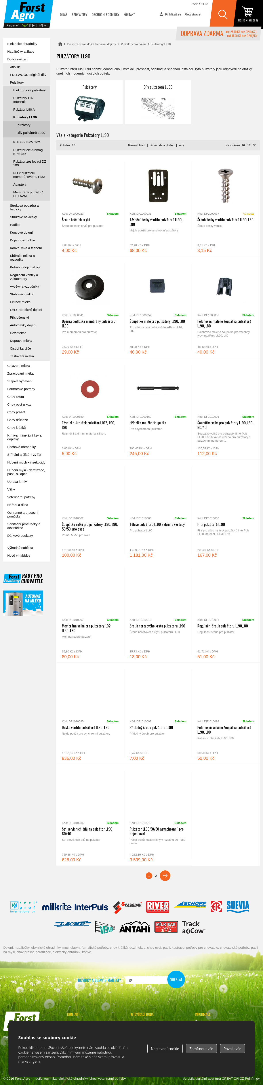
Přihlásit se (173, 14)
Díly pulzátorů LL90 (158, 102)
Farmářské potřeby (21, 389)
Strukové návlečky (23, 217)
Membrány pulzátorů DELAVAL (28, 194)
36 (254, 145)
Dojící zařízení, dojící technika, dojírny (91, 44)
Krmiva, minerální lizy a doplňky (24, 437)
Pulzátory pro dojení (134, 44)
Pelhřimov (252, 1078)
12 (249, 145)
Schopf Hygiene (189, 907)
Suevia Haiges (238, 907)
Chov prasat (16, 412)
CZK (194, 4)
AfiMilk (15, 67)
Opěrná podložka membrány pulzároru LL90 (90, 307)
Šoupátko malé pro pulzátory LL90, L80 (158, 307)
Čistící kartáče (20, 348)
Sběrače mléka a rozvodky (22, 257)
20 (243, 145)
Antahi (134, 927)
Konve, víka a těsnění (26, 248)
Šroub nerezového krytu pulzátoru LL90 (158, 611)
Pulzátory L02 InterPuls (23, 100)
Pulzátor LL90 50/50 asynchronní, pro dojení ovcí (158, 815)
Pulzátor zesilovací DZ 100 (29, 163)
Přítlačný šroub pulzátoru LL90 (158, 713)
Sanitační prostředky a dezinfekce (23, 526)
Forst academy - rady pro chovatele (23, 578)
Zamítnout (201, 1048)
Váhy (11, 489)
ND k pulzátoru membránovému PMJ (29, 175)
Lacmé (72, 927)
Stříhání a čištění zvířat (24, 454)
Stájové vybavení (19, 381)
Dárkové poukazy (20, 535)
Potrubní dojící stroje (25, 267)
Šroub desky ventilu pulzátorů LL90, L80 (226, 205)
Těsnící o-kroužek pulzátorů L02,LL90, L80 (90, 408)
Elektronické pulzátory (29, 90)
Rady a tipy (79, 14)
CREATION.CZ (233, 1078)
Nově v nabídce (18, 555)
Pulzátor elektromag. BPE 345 (28, 152)
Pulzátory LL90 (25, 117)
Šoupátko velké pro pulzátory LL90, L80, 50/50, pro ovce (90, 510)
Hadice (15, 225)
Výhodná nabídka (20, 548)
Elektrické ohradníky (22, 44)
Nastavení (165, 1048)
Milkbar (166, 927)
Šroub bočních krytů (90, 205)
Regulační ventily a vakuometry (24, 277)
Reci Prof (24, 907)
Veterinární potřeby (21, 497)
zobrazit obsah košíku (248, 14)
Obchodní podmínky (105, 14)
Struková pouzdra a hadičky (24, 207)
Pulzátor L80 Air (25, 109)
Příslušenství (19, 317)
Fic (217, 907)
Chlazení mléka (18, 365)
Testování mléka (22, 356)
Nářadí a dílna (17, 505)
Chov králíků (16, 427)
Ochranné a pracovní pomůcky (22, 514)
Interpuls (75, 907)
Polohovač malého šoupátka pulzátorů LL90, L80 (226, 307)
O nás (63, 14)
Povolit (232, 1048)
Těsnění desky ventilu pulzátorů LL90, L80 (158, 205)
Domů (60, 44)
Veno (105, 927)
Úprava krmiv (17, 481)
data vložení (167, 145)
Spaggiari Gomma (127, 907)
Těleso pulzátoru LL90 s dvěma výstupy (158, 510)
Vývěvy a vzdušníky (24, 286)
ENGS (194, 927)
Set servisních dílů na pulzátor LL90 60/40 (90, 815)
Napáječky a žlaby (20, 51)
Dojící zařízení (18, 59)
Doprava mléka (21, 340)
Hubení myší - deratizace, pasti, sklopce (26, 472)
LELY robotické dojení (26, 310)
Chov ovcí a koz (19, 404)
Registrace (192, 14)
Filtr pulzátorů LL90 (226, 510)
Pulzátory (89, 102)
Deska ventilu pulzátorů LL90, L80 (90, 713)
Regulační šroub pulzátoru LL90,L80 (226, 611)
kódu (142, 145)
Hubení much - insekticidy (26, 462)
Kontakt (129, 14)
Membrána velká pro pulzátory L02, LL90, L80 (90, 611)
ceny (181, 145)
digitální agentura (208, 1078)
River (157, 907)
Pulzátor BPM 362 (26, 142)
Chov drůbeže (17, 420)
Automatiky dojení (23, 325)
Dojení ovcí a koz (22, 240)
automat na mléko (23, 603)
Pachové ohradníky (21, 447)
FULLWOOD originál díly (28, 75)
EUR (204, 4)
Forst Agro (22, 1078)
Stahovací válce (21, 294)
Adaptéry (20, 184)
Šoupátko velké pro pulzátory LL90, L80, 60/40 (226, 408)
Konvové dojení (21, 232)
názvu (153, 145)
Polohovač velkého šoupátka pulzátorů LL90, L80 (226, 713)
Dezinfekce (18, 333)
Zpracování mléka (20, 373)
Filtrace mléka (20, 302)
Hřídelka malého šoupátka (158, 408)
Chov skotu (15, 396)
